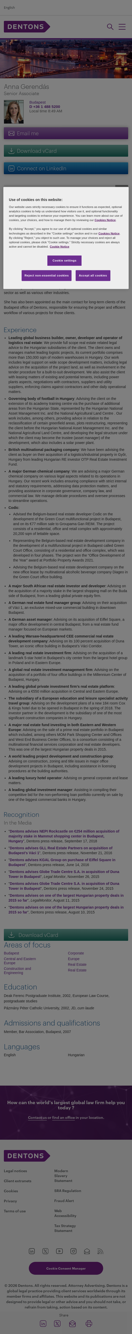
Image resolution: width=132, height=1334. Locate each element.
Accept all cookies (93, 275)
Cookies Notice (105, 220)
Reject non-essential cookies (46, 275)
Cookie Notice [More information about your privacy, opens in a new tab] (59, 246)
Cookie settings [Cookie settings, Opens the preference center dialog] (64, 260)
